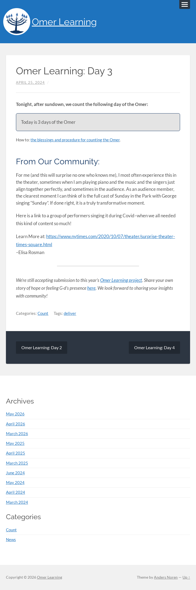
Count (43, 313)
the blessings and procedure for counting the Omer (75, 139)
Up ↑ (186, 577)
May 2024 (15, 482)
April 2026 (15, 423)
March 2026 (17, 433)
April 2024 (15, 492)
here (91, 288)
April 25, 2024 (30, 82)
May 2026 (15, 413)
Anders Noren (166, 577)
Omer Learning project (121, 280)
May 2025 (15, 443)
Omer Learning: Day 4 (154, 347)
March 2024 (17, 502)
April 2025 (15, 453)
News (11, 539)
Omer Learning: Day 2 (41, 347)
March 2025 (17, 463)
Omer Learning (64, 21)
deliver (70, 313)
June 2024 (15, 472)
